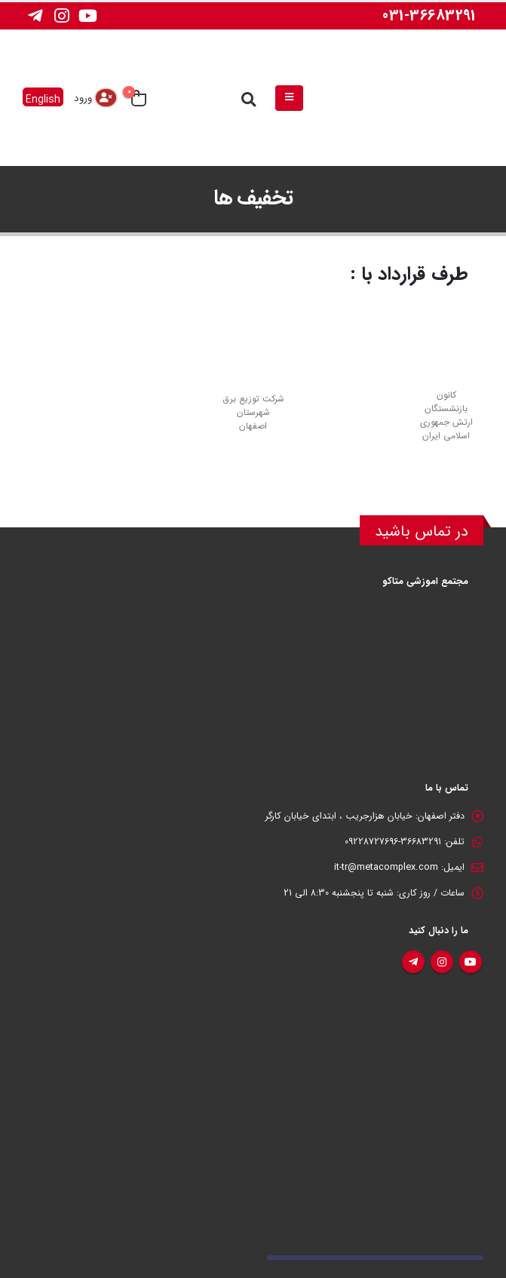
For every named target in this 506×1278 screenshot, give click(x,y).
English (43, 98)
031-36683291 (429, 15)
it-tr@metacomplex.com (386, 867)
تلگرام (413, 962)
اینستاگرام (442, 962)
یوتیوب (470, 962)
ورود (83, 98)
